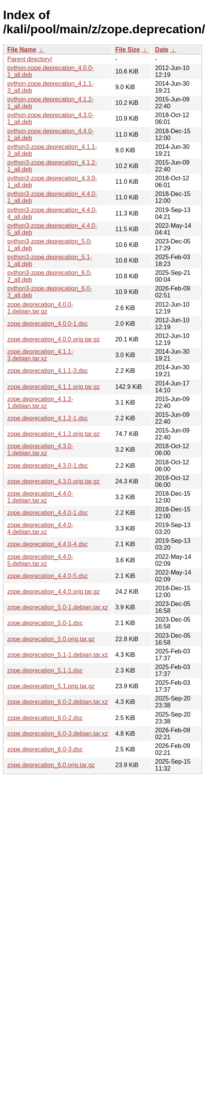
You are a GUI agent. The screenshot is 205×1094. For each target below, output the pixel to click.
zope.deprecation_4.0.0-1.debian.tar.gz (40, 308)
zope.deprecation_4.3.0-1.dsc (47, 465)
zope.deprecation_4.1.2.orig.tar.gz (53, 434)
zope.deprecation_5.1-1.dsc (45, 670)
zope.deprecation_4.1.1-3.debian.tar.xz (40, 355)
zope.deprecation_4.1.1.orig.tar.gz (53, 387)
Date (162, 49)
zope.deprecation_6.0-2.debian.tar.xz (57, 702)
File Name (21, 49)
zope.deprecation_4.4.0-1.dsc (47, 512)
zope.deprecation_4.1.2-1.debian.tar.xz (40, 402)
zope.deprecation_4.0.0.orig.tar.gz (53, 339)
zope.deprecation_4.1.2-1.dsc (47, 418)
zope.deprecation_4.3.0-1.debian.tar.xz (40, 449)
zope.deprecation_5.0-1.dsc (45, 623)
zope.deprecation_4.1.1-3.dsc (47, 370)
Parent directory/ (29, 59)
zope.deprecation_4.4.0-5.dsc (47, 576)
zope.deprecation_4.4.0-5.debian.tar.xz (40, 560)
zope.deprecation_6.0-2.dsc (45, 718)
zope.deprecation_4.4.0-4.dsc (47, 544)
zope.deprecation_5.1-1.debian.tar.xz (57, 655)
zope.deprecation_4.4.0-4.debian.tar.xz (40, 528)
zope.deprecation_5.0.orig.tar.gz (51, 639)
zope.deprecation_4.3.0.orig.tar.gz (53, 481)
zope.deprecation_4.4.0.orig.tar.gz (53, 591)
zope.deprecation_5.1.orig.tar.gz (51, 686)
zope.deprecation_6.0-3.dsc (45, 749)
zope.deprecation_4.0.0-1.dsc (47, 323)
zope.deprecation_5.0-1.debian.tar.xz (57, 607)
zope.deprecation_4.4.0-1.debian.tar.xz (40, 497)
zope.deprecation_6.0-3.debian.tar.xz (57, 733)
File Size (128, 49)
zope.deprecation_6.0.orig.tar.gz (51, 765)
